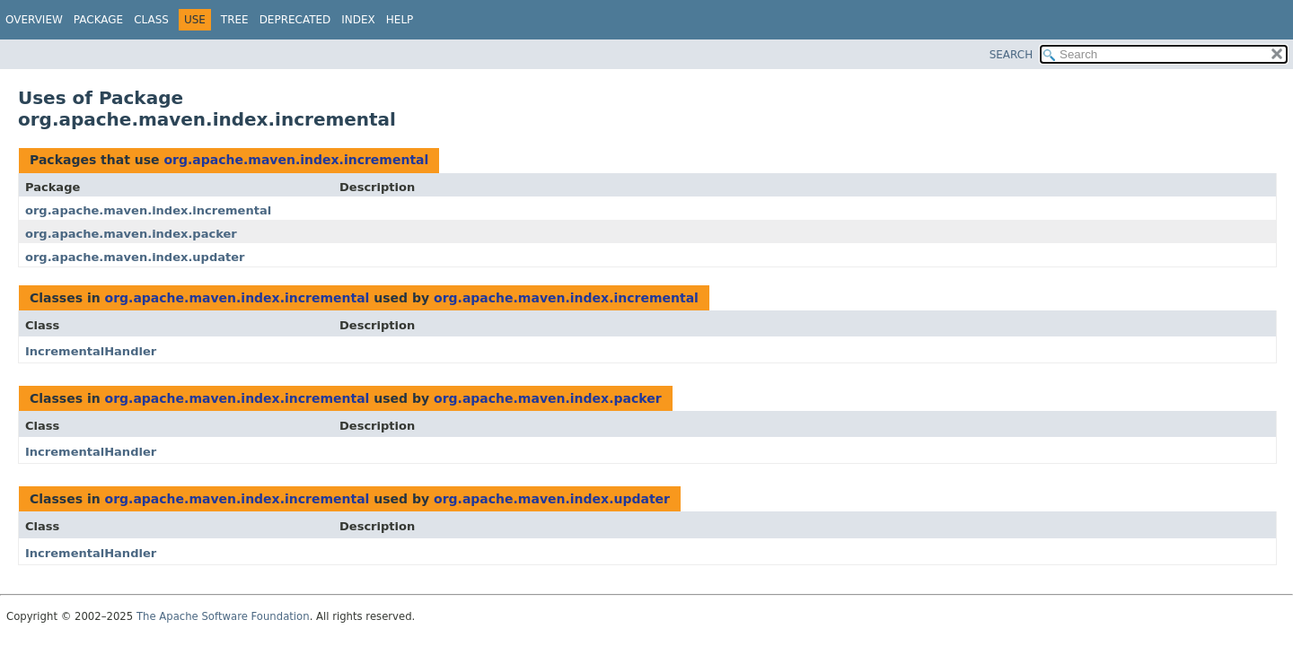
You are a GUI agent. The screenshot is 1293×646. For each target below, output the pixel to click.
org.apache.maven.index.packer (131, 233)
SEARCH (1012, 54)
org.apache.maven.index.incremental (295, 160)
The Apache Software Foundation (223, 616)
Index (358, 19)
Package (98, 19)
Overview (34, 19)
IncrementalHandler (90, 351)
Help (400, 19)
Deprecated (295, 19)
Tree (235, 19)
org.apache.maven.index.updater (135, 257)
